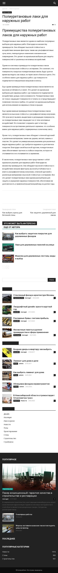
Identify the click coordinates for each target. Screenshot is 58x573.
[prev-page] (3, 267)
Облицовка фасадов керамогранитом (31, 384)
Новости (16, 401)
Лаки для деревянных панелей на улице (34, 245)
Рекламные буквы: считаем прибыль (31, 318)
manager (28, 298)
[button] (4, 3)
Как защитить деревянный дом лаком (43, 214)
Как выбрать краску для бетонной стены (12, 214)
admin (21, 363)
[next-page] (7, 267)
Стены (16, 386)
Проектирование (10, 431)
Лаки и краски (14, 9)
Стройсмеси (8, 442)
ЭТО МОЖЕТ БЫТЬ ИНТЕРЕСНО (20, 223)
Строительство (18, 298)
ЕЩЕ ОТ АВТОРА (12, 227)
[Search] (54, 3)
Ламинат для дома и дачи (25, 361)
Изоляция (17, 335)
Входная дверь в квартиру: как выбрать (32, 349)
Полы (15, 363)
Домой (4, 9)
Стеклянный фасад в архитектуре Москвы (33, 295)
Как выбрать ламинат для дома (28, 372)
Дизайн (16, 312)
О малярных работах (24, 514)
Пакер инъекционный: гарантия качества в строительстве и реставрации (27, 494)
